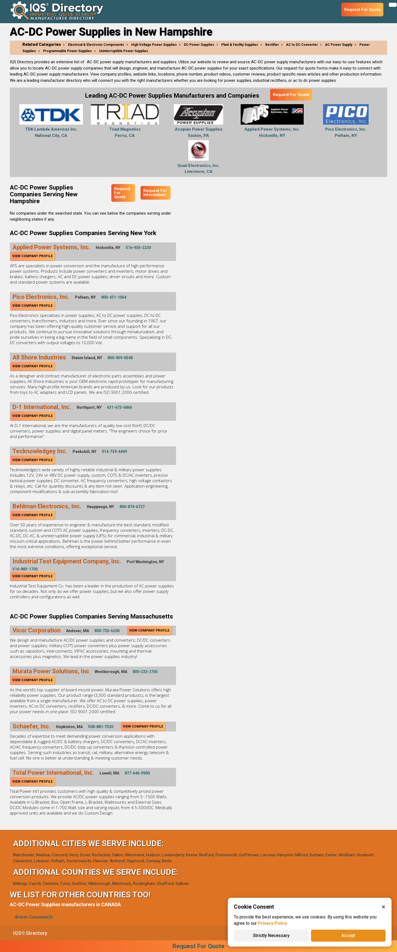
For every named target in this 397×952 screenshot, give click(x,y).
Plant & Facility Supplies (239, 45)
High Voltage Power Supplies (154, 45)
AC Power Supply (338, 45)
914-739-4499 (114, 451)
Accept (348, 935)
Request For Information (155, 192)
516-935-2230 (138, 247)
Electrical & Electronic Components (96, 45)
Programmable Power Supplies (67, 51)
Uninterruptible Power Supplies (123, 51)
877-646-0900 (137, 773)
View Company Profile (32, 256)
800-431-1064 (113, 297)
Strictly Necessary (271, 935)
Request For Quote (291, 94)
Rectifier (272, 45)
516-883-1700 (25, 569)
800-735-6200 (107, 631)
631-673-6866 (119, 407)
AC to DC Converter (302, 45)
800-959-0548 (120, 358)
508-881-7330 (100, 727)
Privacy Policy (272, 923)
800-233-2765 (145, 671)
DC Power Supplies (199, 45)
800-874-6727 (132, 506)
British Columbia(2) (34, 917)
